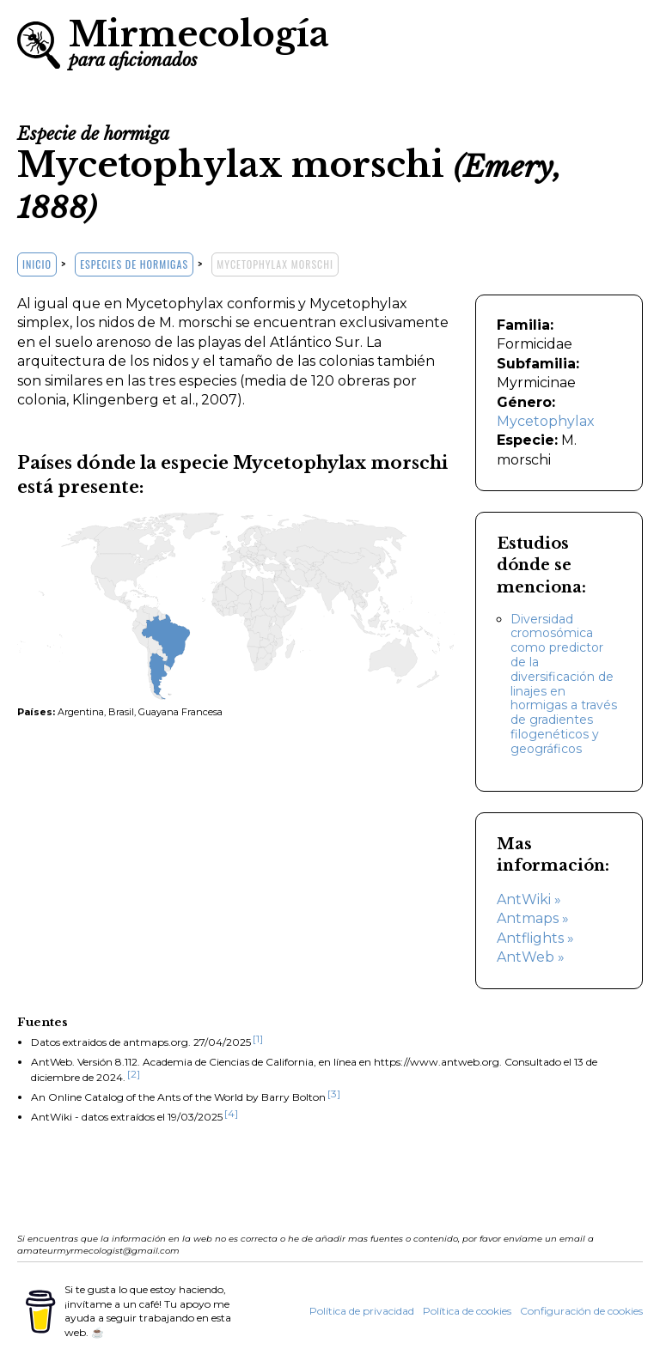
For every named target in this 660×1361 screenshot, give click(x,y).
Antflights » (535, 938)
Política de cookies (467, 1310)
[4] (231, 1113)
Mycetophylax (546, 421)
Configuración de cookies (581, 1310)
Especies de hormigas (134, 264)
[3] (333, 1093)
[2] (133, 1073)
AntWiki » (529, 899)
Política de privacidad (361, 1310)
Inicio (37, 264)
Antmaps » (533, 918)
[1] (258, 1038)
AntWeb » (531, 957)
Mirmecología (199, 41)
